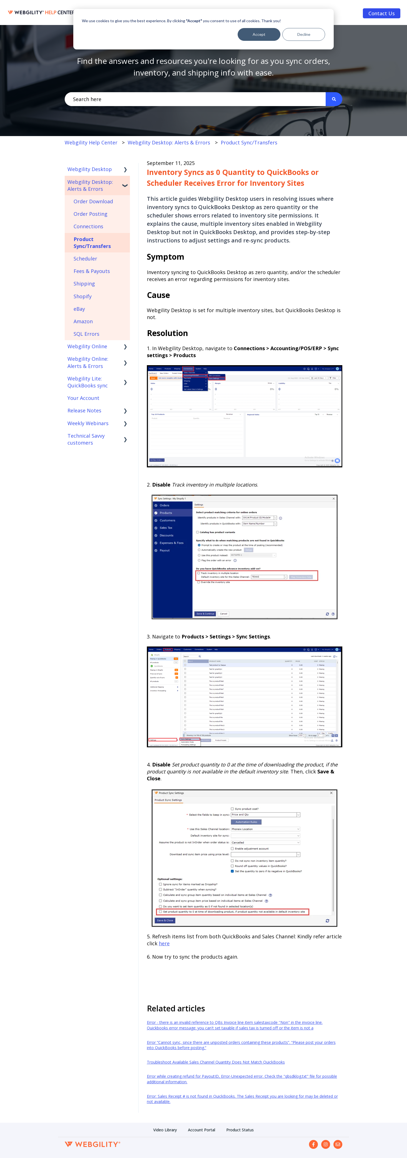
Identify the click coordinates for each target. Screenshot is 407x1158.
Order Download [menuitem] (93, 201)
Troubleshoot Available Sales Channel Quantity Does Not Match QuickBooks (216, 1062)
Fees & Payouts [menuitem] (92, 271)
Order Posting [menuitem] (90, 213)
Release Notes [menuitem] (84, 410)
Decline (303, 34)
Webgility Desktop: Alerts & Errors (169, 142)
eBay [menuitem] (79, 308)
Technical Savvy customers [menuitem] (86, 439)
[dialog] (203, 29)
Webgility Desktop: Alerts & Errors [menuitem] (90, 185)
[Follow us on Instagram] (325, 1144)
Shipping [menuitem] (84, 283)
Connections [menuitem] (88, 226)
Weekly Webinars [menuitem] (88, 423)
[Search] (334, 99)
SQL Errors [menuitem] (86, 333)
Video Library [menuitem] (165, 1129)
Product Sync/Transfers (249, 142)
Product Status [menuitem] (240, 1129)
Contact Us (381, 13)
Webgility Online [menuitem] (87, 346)
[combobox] (195, 99)
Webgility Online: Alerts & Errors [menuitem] (87, 362)
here (164, 943)
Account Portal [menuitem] (201, 1129)
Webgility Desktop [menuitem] (89, 169)
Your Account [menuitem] (83, 398)
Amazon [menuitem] (83, 321)
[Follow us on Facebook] (313, 1144)
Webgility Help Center (91, 142)
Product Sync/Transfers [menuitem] (92, 242)
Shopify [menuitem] (83, 296)
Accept (259, 34)
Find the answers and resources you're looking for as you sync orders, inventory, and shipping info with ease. (203, 67)
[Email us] (337, 1144)
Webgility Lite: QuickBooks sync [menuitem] (87, 382)
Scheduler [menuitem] (85, 258)
